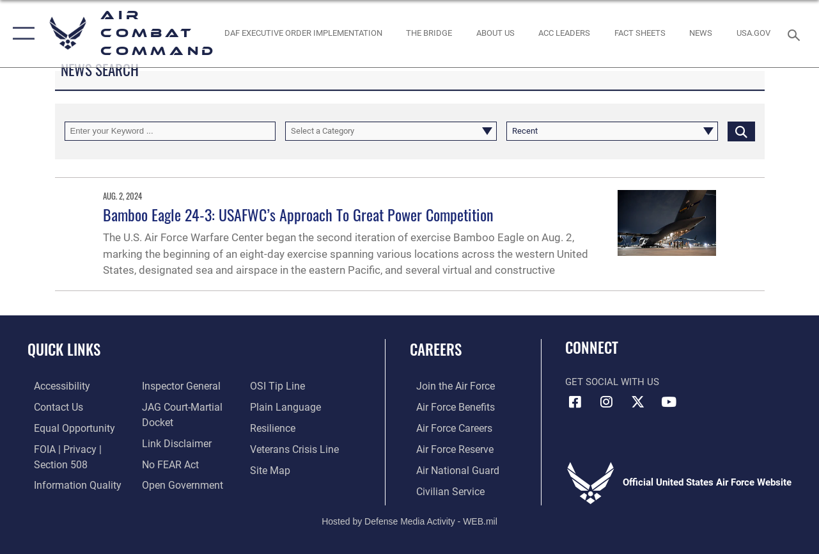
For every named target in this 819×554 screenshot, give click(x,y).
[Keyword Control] (170, 131)
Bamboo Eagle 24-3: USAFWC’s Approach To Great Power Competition (298, 214)
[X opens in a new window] (637, 401)
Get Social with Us (612, 382)
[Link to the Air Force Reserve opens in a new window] (447, 447)
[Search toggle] (796, 33)
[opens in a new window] (753, 33)
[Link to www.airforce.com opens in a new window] (448, 386)
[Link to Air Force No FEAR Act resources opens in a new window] (168, 462)
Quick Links (63, 349)
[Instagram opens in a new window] (606, 401)
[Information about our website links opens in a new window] (173, 441)
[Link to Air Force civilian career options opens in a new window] (442, 488)
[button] (21, 33)
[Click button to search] (741, 131)
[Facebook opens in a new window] (574, 401)
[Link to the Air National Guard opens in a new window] (449, 467)
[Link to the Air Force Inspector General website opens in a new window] (177, 386)
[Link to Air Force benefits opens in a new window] (448, 406)
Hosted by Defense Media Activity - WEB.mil (409, 517)
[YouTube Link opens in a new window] (668, 401)
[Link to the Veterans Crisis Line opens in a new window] (295, 447)
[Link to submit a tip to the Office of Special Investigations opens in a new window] (277, 386)
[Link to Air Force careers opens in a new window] (447, 426)
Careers (436, 349)
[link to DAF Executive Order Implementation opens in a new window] (303, 33)
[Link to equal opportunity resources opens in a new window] (65, 426)
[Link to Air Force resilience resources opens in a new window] (274, 426)
